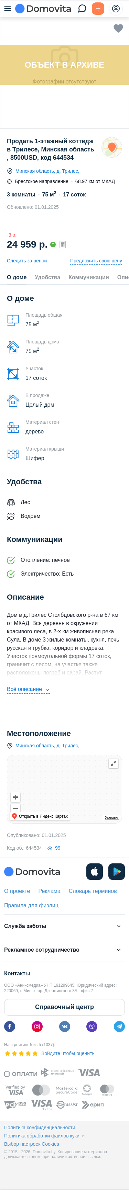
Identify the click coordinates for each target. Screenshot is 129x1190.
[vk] (64, 1026)
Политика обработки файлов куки (41, 1135)
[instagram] (37, 1026)
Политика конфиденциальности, (40, 1127)
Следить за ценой (27, 260)
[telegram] (119, 1026)
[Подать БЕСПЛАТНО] (98, 8)
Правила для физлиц (31, 905)
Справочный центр (64, 1007)
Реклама (49, 891)
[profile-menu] (116, 8)
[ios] (94, 871)
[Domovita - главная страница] (43, 8)
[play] (116, 871)
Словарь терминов (93, 891)
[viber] (91, 1026)
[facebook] (9, 1026)
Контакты (17, 973)
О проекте (17, 891)
